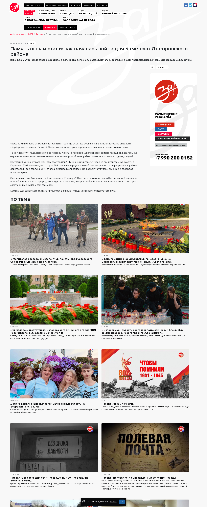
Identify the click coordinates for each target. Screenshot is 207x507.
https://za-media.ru (84, 486)
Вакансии (75, 5)
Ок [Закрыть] (121, 501)
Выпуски (50, 28)
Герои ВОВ (162, 67)
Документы (88, 5)
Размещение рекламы (56, 5)
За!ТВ (30, 34)
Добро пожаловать (17, 34)
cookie (113, 502)
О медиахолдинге (34, 5)
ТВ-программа (67, 28)
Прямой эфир (33, 28)
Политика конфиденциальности (23, 492)
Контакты (102, 5)
